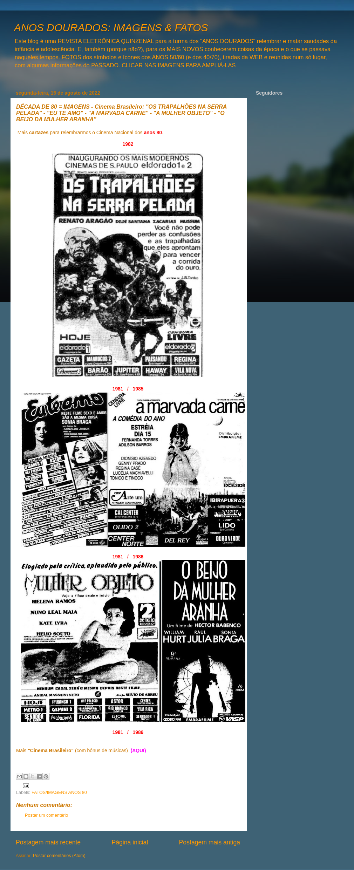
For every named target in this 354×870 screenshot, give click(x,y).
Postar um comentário (46, 815)
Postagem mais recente (48, 842)
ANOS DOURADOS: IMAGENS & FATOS (111, 27)
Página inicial (129, 842)
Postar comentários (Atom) (59, 855)
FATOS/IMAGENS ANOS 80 (59, 792)
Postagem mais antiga (209, 842)
